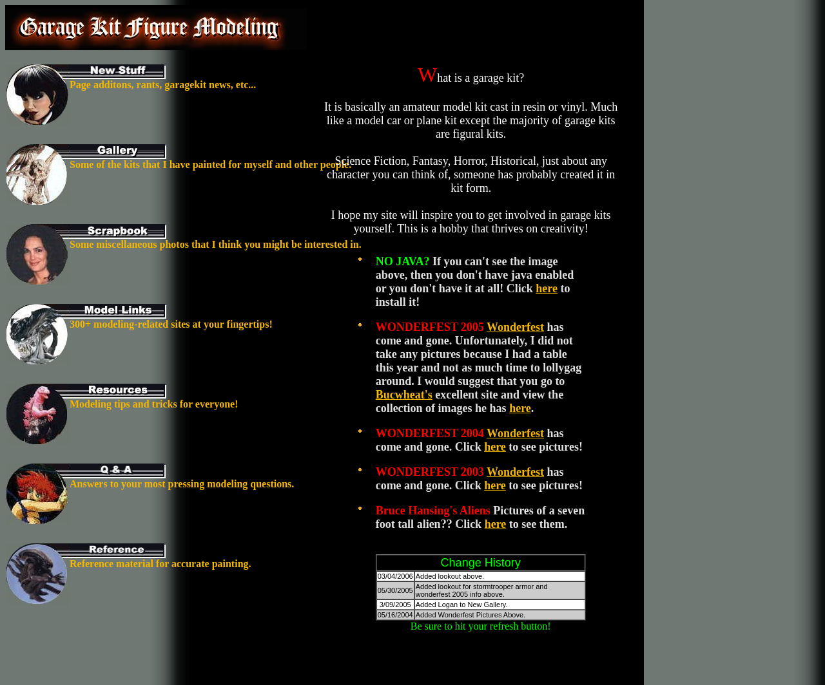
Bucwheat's (404, 394)
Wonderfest (515, 327)
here (547, 288)
